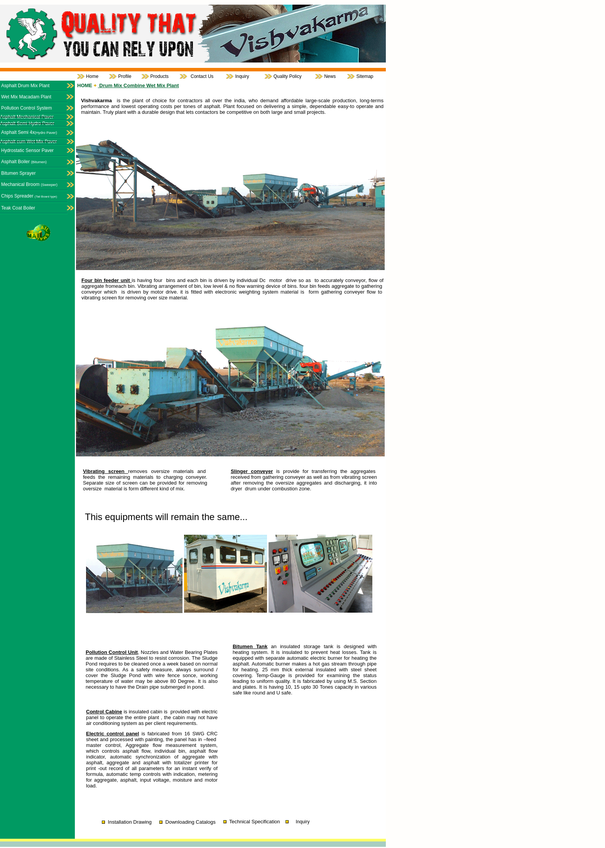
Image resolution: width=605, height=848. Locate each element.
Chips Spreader (29, 196)
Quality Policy (288, 76)
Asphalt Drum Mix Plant (25, 85)
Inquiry (242, 76)
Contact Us (202, 76)
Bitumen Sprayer (18, 173)
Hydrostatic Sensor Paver (27, 150)
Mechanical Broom (29, 184)
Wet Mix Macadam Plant (26, 97)
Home (92, 76)
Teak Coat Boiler (18, 208)
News (330, 76)
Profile (124, 76)
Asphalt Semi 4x (29, 132)
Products (159, 76)
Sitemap (364, 76)
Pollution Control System (26, 108)
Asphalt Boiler (24, 161)
